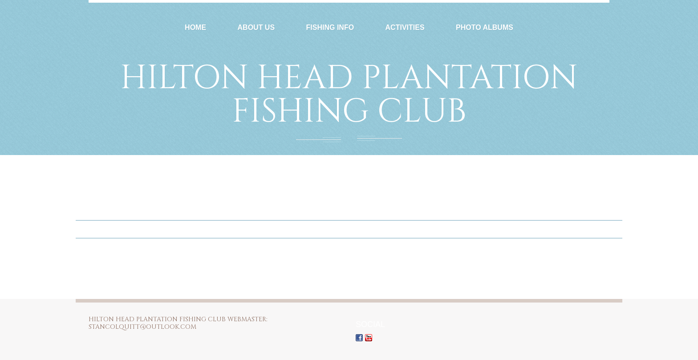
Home (195, 27)
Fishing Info (330, 27)
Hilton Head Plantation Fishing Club (349, 95)
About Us (256, 27)
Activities (405, 27)
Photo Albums (484, 27)
